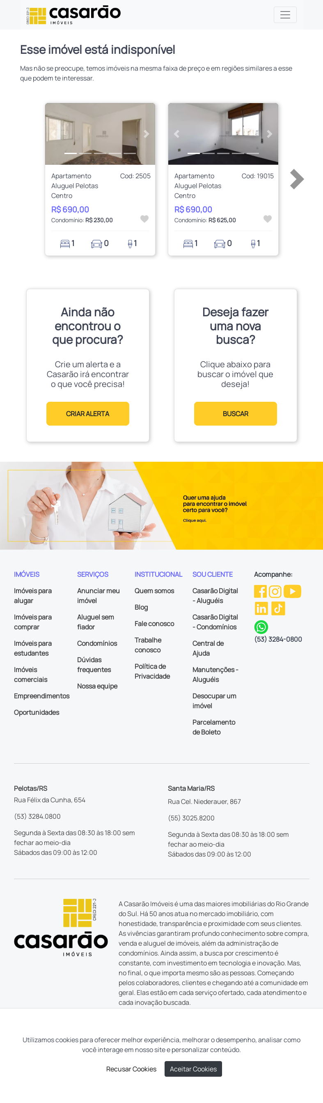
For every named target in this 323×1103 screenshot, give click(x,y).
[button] (53, 134)
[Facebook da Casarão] (261, 590)
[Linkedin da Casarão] (262, 607)
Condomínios (97, 643)
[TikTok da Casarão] (278, 607)
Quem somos (154, 590)
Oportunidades (36, 712)
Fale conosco (154, 623)
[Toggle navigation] (285, 15)
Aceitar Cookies (193, 1068)
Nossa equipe (97, 686)
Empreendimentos (41, 695)
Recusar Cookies (131, 1068)
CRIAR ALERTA (87, 413)
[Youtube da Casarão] (292, 590)
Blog (141, 607)
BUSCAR (235, 413)
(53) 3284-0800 (278, 639)
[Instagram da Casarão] (276, 590)
